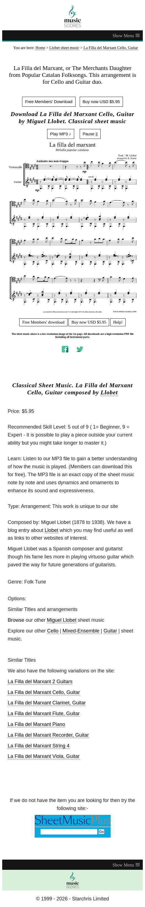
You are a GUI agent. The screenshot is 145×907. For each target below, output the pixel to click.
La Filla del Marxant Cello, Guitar (44, 692)
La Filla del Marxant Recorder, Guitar (48, 735)
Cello (52, 631)
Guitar (110, 631)
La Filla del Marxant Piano (36, 724)
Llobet (109, 392)
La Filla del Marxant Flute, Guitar (44, 713)
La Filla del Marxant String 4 (38, 746)
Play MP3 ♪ (60, 133)
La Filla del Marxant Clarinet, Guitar (47, 703)
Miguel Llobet (61, 620)
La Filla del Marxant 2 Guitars (40, 681)
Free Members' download (43, 322)
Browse (16, 620)
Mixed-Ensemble (81, 631)
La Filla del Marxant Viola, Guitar (44, 756)
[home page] (72, 16)
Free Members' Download (48, 101)
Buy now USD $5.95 (101, 101)
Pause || (90, 133)
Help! (118, 322)
